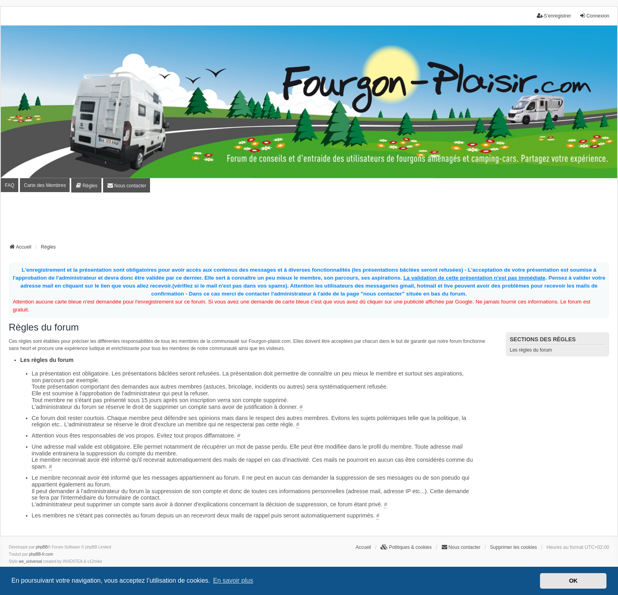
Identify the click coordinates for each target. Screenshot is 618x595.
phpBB (42, 547)
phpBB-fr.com (41, 554)
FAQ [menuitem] (9, 185)
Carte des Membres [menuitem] (45, 185)
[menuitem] (86, 185)
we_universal (30, 561)
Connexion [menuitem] (594, 16)
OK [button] (573, 581)
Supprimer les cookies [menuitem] (513, 547)
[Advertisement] (309, 220)
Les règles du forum (531, 350)
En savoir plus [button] (233, 580)
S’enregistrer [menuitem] (554, 16)
